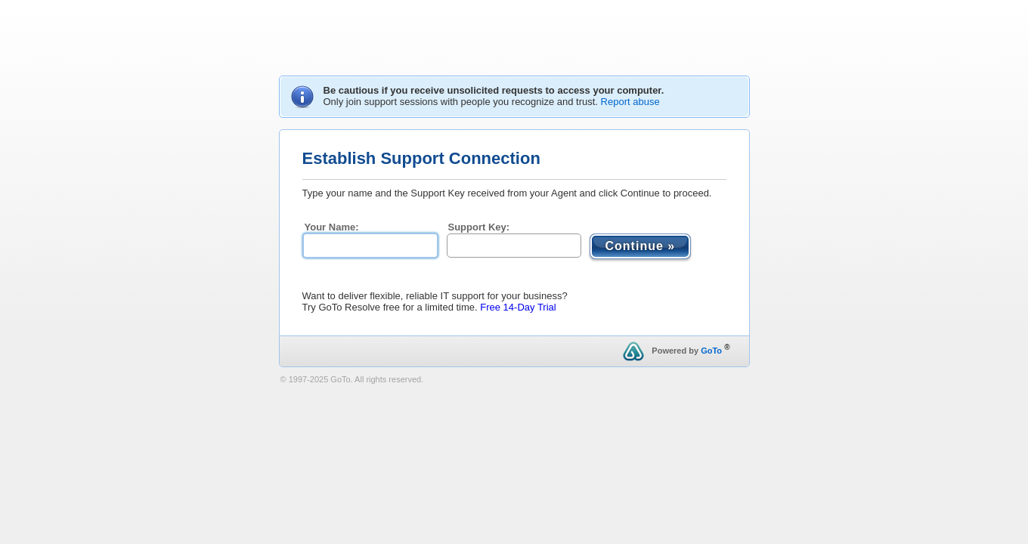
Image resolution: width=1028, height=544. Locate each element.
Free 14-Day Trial (518, 307)
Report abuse (630, 101)
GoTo (711, 350)
